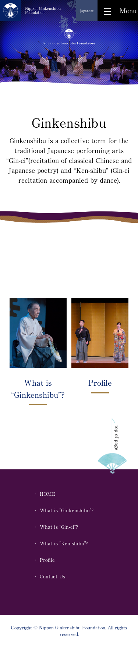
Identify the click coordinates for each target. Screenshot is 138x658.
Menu (128, 10)
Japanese (87, 10)
